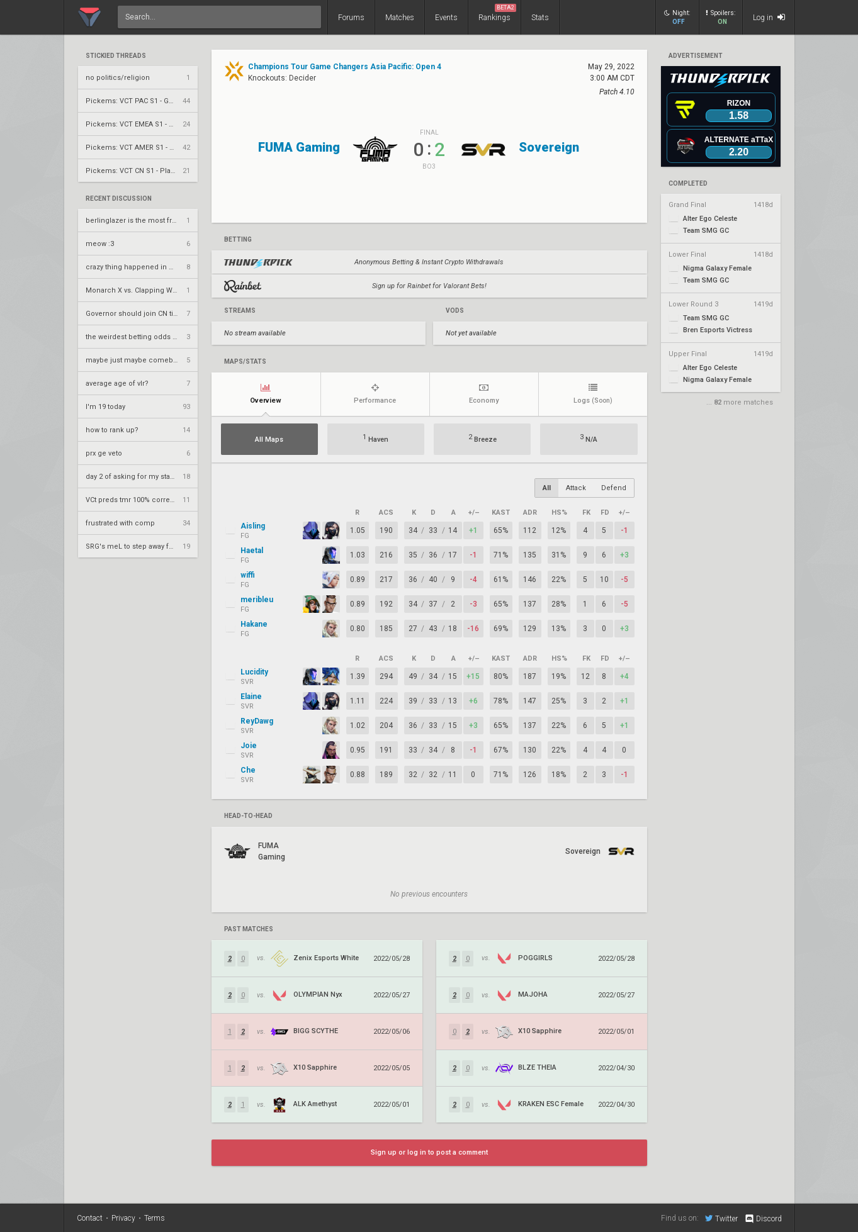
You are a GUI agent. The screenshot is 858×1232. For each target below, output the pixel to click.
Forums (351, 17)
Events (446, 17)
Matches (399, 17)
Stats (540, 17)
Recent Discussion (119, 199)
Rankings (497, 13)
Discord (762, 1219)
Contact (90, 1218)
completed (688, 184)
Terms (154, 1218)
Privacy (123, 1218)
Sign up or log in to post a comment (429, 1152)
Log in (769, 17)
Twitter (721, 1218)
